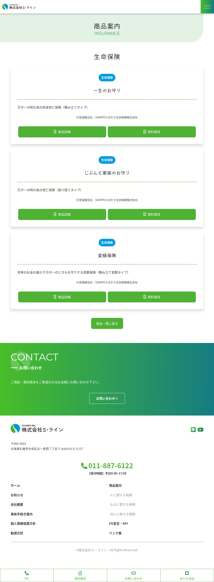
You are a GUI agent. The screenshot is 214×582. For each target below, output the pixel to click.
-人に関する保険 (120, 495)
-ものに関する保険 (122, 504)
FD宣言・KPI (118, 523)
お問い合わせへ (107, 398)
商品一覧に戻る (107, 323)
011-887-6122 (110, 465)
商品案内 (115, 485)
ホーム (15, 485)
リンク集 (115, 533)
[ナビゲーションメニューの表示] (207, 6)
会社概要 (17, 504)
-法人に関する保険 (122, 514)
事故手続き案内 (22, 514)
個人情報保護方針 (23, 523)
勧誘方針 (17, 533)
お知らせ (17, 495)
